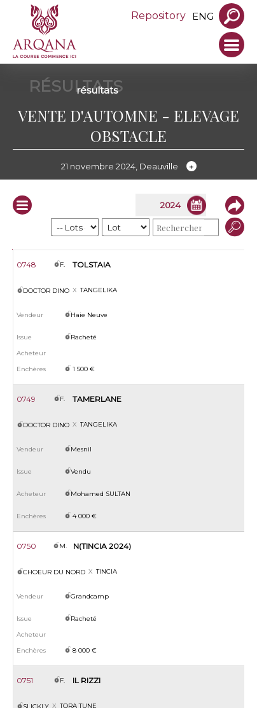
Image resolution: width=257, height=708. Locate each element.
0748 (26, 264)
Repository (158, 16)
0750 (26, 546)
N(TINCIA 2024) (102, 546)
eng (203, 16)
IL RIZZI (87, 680)
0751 (25, 680)
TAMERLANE (97, 399)
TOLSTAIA (92, 264)
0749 (26, 399)
